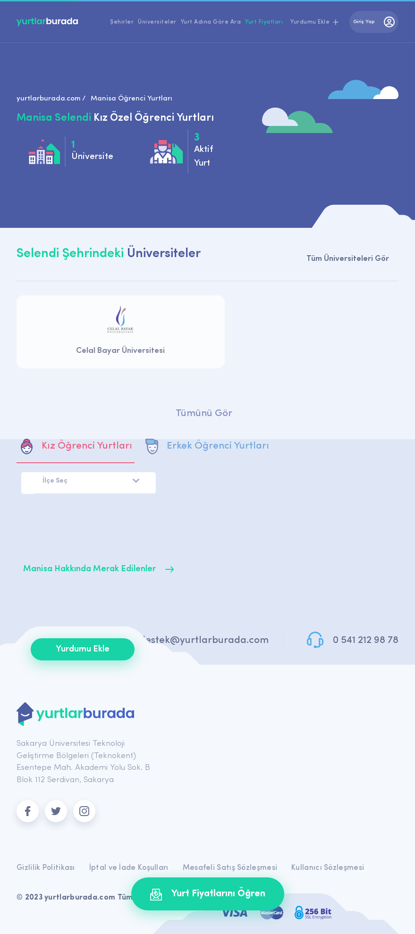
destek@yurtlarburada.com (204, 640)
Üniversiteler (157, 22)
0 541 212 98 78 (365, 640)
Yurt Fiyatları (264, 22)
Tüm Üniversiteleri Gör (347, 259)
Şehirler (122, 22)
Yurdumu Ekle (83, 649)
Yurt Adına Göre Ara (211, 22)
